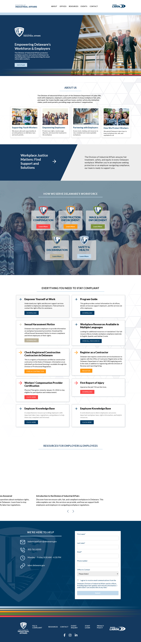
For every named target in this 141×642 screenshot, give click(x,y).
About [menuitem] (54, 6)
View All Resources (91, 341)
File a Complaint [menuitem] (37, 627)
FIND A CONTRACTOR (35, 371)
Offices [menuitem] (63, 6)
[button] (67, 511)
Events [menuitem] (84, 6)
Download (32, 313)
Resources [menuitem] (73, 6)
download (87, 313)
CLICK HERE (31, 422)
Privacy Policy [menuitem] (100, 627)
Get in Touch (21, 65)
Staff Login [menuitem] (87, 627)
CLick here (31, 397)
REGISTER (86, 371)
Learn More (43, 226)
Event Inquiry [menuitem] (74, 627)
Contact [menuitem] (94, 6)
